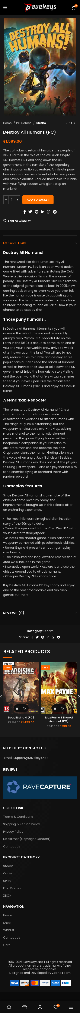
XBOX (7, 896)
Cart (6, 945)
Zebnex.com (61, 973)
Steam (41, 123)
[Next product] (75, 123)
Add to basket (38, 200)
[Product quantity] (12, 199)
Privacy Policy (13, 832)
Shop (7, 923)
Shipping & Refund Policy (21, 824)
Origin (7, 873)
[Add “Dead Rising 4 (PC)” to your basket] (17, 708)
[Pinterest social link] (36, 212)
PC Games (24, 123)
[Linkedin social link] (43, 212)
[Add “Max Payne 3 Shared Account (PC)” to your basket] (55, 708)
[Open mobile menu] (5, 7)
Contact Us (11, 846)
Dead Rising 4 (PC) (21, 717)
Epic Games (12, 888)
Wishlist (8, 930)
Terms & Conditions (18, 817)
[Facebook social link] (24, 212)
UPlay (7, 881)
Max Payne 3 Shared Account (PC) (59, 719)
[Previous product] (66, 123)
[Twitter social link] (30, 212)
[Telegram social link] (55, 212)
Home (8, 123)
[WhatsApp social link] (49, 212)
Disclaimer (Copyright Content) (27, 839)
